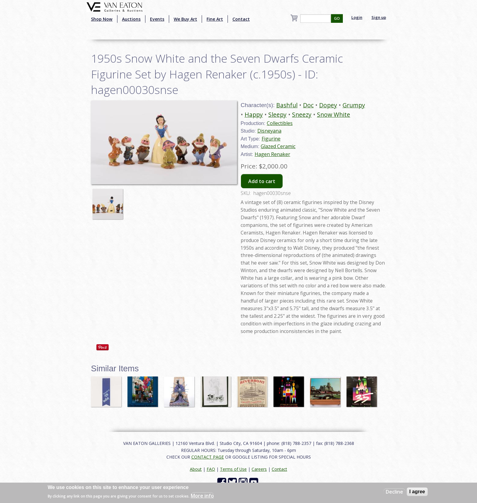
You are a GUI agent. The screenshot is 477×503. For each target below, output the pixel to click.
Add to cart (261, 181)
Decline (394, 491)
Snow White (333, 114)
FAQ (211, 469)
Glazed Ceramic (278, 146)
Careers (259, 469)
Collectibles (280, 123)
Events (157, 19)
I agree (417, 491)
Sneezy (302, 114)
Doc (308, 105)
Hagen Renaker (272, 154)
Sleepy (277, 114)
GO (337, 18)
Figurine (271, 138)
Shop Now (102, 19)
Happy (254, 114)
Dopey (328, 105)
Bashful (287, 105)
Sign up (378, 17)
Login (356, 17)
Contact (241, 19)
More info (202, 495)
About (196, 469)
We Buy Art (185, 19)
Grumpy (354, 105)
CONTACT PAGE (207, 457)
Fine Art (215, 19)
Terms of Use (233, 469)
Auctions (131, 19)
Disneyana (269, 130)
